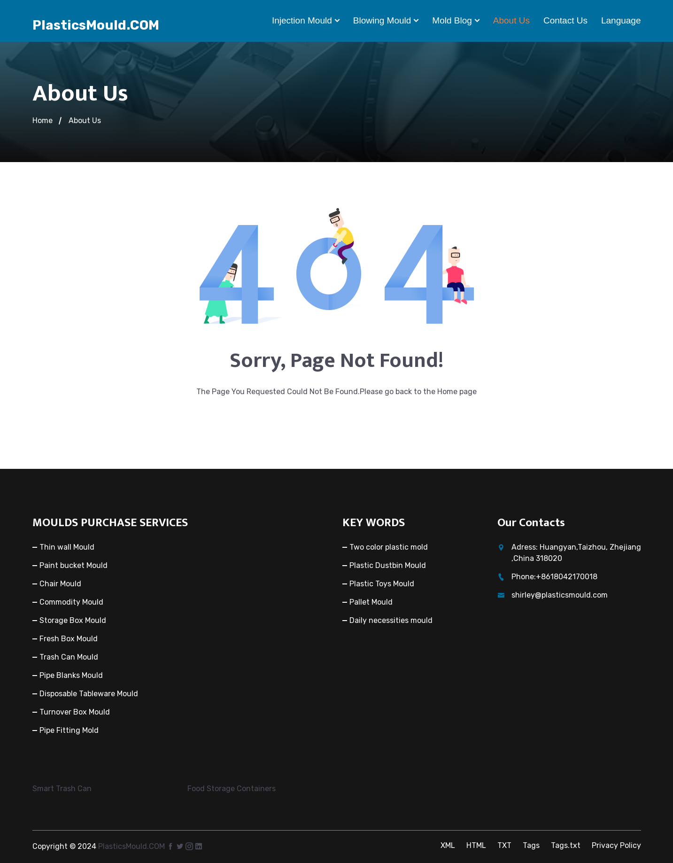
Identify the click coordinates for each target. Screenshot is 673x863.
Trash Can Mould (68, 657)
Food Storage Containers (231, 788)
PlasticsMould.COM (95, 25)
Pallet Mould (371, 602)
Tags (531, 845)
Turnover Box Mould (74, 712)
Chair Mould (60, 583)
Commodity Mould (71, 602)
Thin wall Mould (66, 547)
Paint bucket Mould (73, 565)
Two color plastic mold (388, 547)
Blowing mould (382, 20)
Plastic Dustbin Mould (387, 565)
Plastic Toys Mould (381, 583)
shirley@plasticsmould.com (559, 595)
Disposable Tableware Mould (88, 693)
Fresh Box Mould (68, 638)
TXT (504, 845)
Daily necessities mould (391, 620)
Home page (457, 391)
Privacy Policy (616, 845)
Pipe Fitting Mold (69, 730)
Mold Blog (452, 20)
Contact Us (565, 20)
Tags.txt (565, 845)
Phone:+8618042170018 (554, 576)
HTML (476, 845)
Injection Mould (302, 20)
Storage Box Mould (72, 620)
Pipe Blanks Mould (71, 675)
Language (621, 20)
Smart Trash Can (62, 788)
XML (448, 845)
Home (42, 120)
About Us (511, 20)
